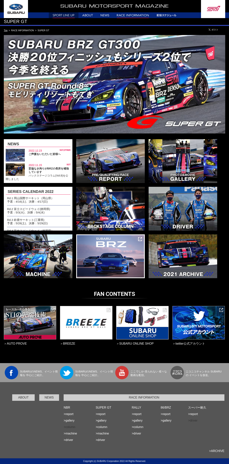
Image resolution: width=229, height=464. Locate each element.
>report (68, 414)
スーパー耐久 (197, 407)
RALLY (136, 407)
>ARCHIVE (216, 451)
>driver (68, 440)
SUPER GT (103, 407)
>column (101, 427)
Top (5, 30)
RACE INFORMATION (144, 397)
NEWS (49, 397)
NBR (67, 407)
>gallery (69, 420)
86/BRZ (166, 407)
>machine (70, 433)
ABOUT (23, 397)
